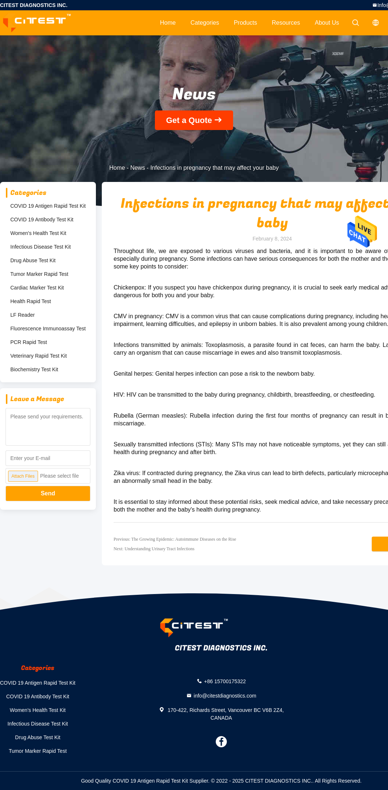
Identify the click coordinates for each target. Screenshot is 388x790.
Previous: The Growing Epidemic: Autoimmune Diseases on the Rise (175, 539)
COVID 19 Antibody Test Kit (41, 219)
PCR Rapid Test (28, 342)
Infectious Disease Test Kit (40, 247)
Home (168, 23)
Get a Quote (189, 120)
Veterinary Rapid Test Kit (38, 356)
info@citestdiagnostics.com (225, 695)
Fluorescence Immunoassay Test (48, 328)
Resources (286, 23)
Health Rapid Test (30, 301)
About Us (327, 23)
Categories (205, 23)
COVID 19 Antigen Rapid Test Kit (48, 206)
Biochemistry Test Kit (34, 369)
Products (245, 23)
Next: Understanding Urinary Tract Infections (154, 548)
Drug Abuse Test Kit (33, 260)
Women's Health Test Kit (38, 233)
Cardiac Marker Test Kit (37, 288)
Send (48, 493)
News (137, 168)
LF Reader (22, 315)
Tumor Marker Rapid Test (39, 274)
